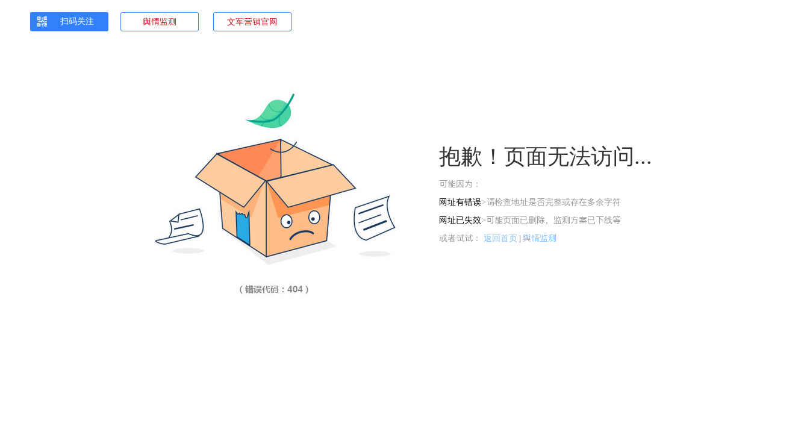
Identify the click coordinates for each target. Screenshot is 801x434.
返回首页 (500, 238)
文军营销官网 (252, 22)
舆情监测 (159, 22)
